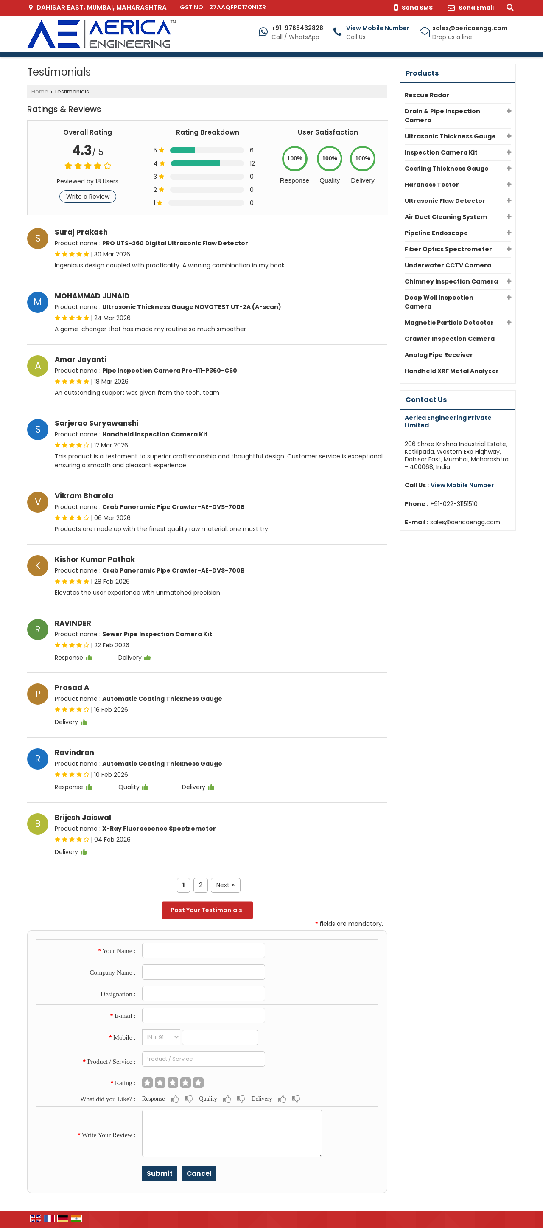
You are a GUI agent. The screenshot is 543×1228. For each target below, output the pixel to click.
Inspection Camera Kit (441, 152)
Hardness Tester (432, 184)
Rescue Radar (427, 95)
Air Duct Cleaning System (446, 217)
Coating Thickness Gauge (447, 168)
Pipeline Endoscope (436, 233)
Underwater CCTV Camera (448, 265)
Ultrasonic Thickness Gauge (450, 136)
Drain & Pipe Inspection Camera (442, 115)
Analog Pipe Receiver (439, 355)
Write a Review (87, 196)
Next (225, 885)
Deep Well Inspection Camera (439, 302)
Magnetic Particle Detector (449, 322)
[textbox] (204, 1059)
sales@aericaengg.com (469, 28)
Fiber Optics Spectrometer (448, 249)
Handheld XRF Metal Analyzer (452, 371)
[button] (377, 28)
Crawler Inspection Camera (450, 338)
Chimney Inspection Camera (451, 281)
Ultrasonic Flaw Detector (445, 201)
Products (422, 73)
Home (39, 91)
